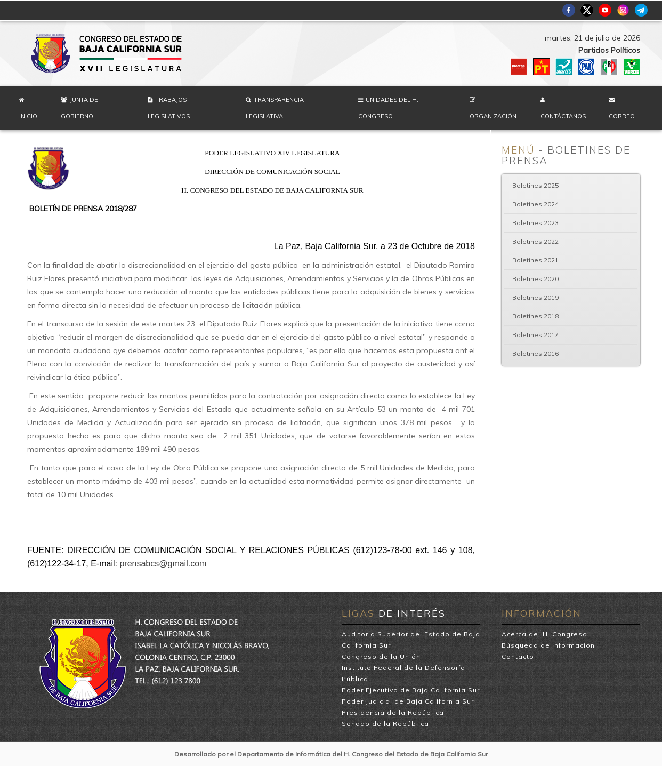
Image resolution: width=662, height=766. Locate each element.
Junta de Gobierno (79, 108)
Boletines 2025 (535, 185)
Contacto (518, 656)
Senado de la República (385, 724)
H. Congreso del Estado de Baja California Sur (107, 53)
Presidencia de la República (393, 712)
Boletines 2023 (535, 223)
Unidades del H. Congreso (388, 108)
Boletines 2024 (535, 204)
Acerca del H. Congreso (544, 634)
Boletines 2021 (535, 260)
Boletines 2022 (535, 241)
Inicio (28, 116)
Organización (493, 116)
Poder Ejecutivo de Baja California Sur (411, 690)
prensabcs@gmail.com (162, 563)
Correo (622, 116)
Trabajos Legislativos (169, 108)
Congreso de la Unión (381, 656)
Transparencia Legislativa (275, 108)
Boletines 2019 (535, 297)
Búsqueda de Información (548, 645)
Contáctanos (563, 116)
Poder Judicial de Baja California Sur (408, 701)
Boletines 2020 (535, 279)
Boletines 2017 (535, 335)
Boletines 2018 (535, 316)
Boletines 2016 (535, 353)
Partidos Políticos (609, 50)
